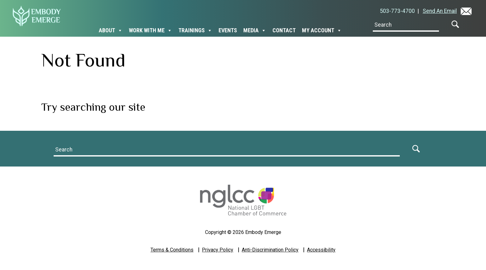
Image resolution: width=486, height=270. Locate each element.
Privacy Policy (217, 250)
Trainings (195, 30)
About (111, 30)
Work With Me (150, 30)
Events (228, 30)
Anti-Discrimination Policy (270, 250)
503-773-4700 (398, 11)
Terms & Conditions (172, 250)
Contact (284, 30)
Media (254, 30)
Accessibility (321, 250)
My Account (322, 30)
